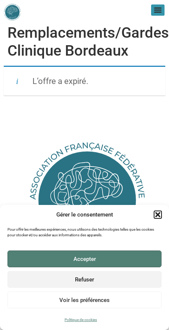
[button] (158, 215)
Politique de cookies (81, 320)
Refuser (84, 279)
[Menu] (158, 10)
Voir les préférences (84, 300)
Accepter (84, 259)
